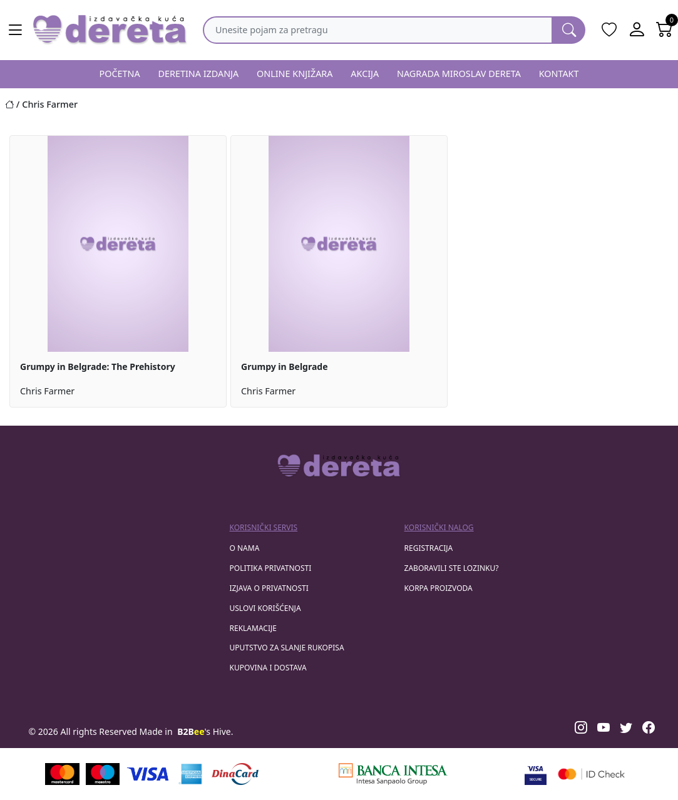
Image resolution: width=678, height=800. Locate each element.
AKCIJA (365, 73)
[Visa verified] (535, 774)
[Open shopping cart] (664, 30)
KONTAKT (559, 73)
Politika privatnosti (271, 568)
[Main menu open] (15, 30)
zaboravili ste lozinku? (451, 568)
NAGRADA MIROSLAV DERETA (459, 73)
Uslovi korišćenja (265, 608)
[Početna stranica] (13, 104)
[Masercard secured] (591, 774)
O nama (245, 548)
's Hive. (205, 731)
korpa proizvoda (438, 588)
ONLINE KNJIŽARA (295, 73)
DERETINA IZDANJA (198, 73)
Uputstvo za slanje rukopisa (287, 647)
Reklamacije (253, 628)
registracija (428, 548)
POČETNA (119, 73)
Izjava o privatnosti (269, 588)
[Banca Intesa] (393, 774)
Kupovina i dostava (268, 667)
